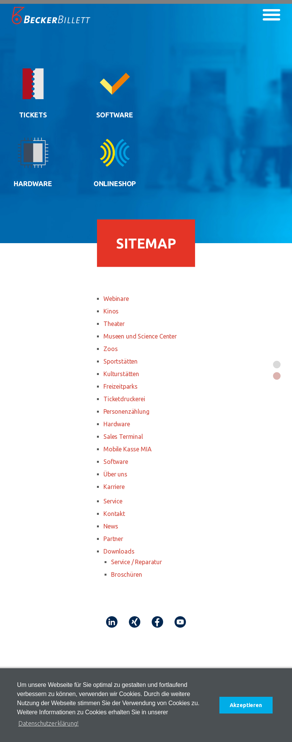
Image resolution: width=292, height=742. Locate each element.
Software (115, 461)
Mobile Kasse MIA (127, 449)
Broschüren (126, 574)
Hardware (116, 424)
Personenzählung (126, 411)
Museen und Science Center (140, 336)
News (110, 526)
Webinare (116, 298)
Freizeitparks (120, 386)
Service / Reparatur (136, 561)
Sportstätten (120, 361)
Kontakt (114, 513)
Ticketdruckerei (124, 399)
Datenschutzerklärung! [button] (48, 723)
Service (112, 501)
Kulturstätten (121, 373)
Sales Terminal (123, 436)
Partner (113, 538)
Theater (114, 323)
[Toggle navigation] (271, 15)
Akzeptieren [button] (246, 705)
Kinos (111, 311)
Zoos (110, 348)
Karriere (114, 486)
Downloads (119, 551)
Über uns (115, 474)
